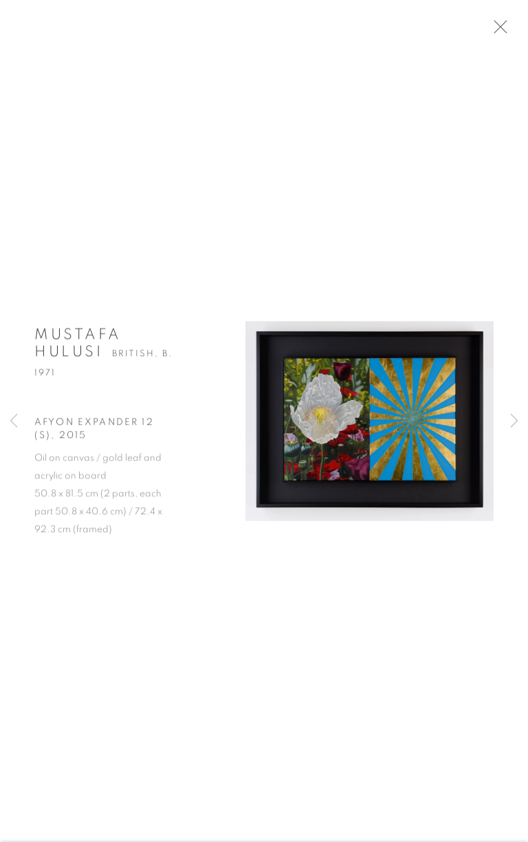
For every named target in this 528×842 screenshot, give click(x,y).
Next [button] (514, 421)
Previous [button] (14, 421)
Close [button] (504, 31)
